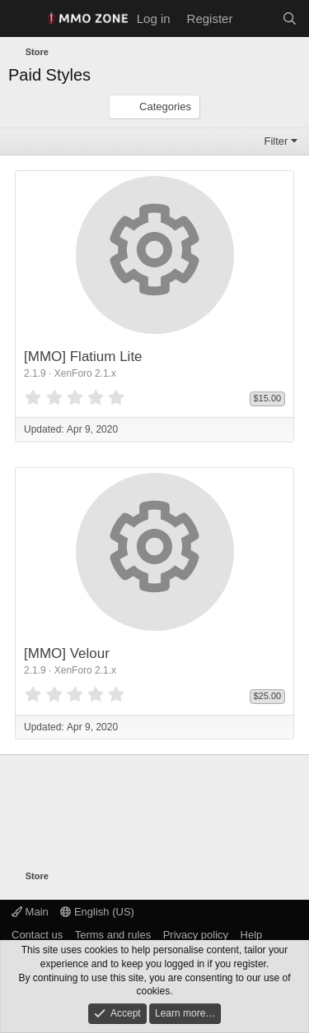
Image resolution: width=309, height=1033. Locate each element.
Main (30, 912)
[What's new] (257, 18)
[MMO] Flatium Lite (83, 356)
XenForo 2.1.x (85, 373)
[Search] (290, 18)
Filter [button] (276, 141)
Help (252, 935)
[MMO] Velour (67, 653)
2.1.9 (35, 373)
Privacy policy (195, 935)
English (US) (97, 912)
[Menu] (22, 18)
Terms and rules (113, 935)
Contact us (37, 935)
